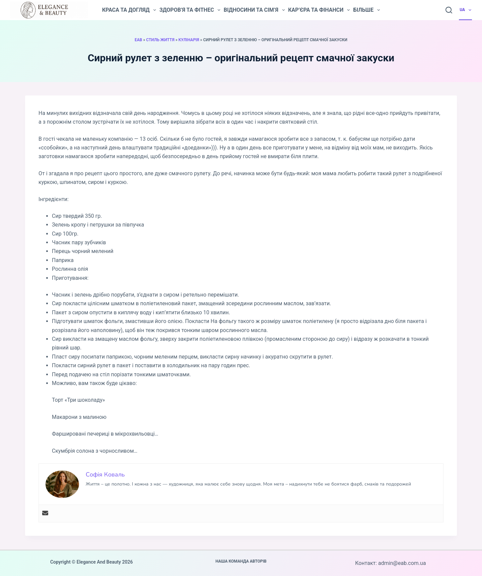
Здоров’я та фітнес (189, 10)
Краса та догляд (129, 10)
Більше (366, 10)
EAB (138, 40)
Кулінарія (188, 40)
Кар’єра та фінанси (319, 10)
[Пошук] (449, 10)
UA (466, 10)
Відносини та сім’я (254, 10)
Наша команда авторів (241, 561)
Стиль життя (160, 40)
